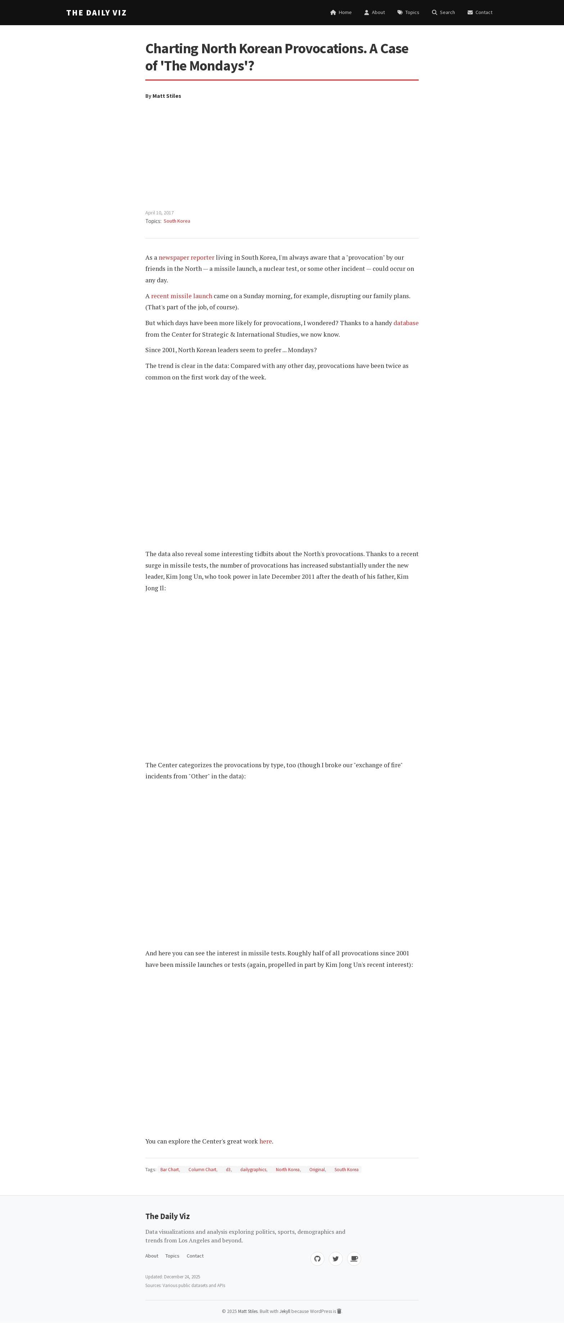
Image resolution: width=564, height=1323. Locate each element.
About (151, 1255)
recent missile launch (181, 296)
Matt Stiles (167, 95)
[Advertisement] (282, 154)
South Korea (177, 221)
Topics (172, 1255)
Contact (195, 1255)
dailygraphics (253, 1169)
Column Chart (202, 1169)
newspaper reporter (186, 257)
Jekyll (285, 1312)
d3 (228, 1169)
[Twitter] (335, 1259)
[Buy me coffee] (354, 1259)
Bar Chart (169, 1169)
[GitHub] (316, 1259)
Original (317, 1169)
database (406, 323)
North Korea (288, 1169)
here (265, 1141)
